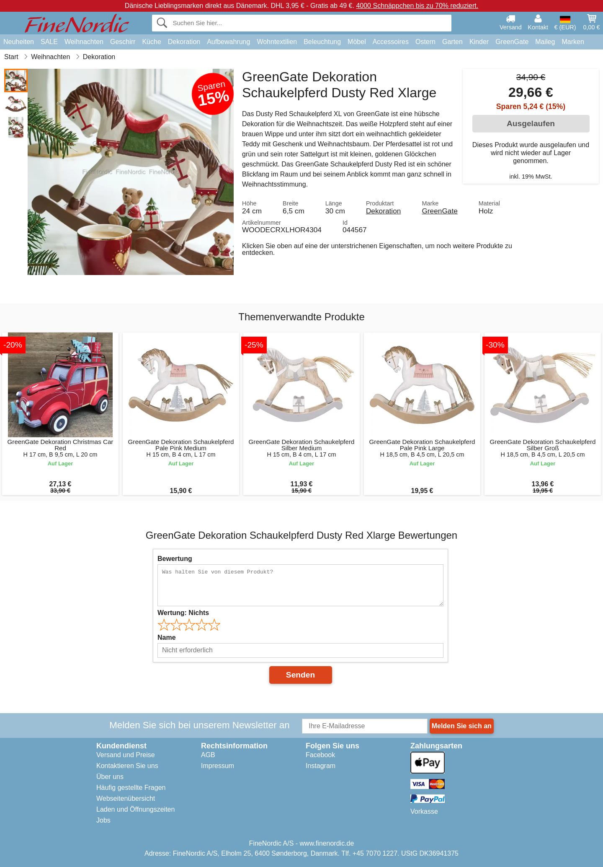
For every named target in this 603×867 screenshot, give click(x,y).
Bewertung (174, 558)
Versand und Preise (125, 754)
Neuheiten (18, 41)
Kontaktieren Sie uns (127, 765)
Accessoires (391, 41)
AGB (208, 754)
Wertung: (183, 612)
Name (166, 637)
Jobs (103, 820)
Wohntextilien (277, 41)
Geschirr (122, 41)
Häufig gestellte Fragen (130, 787)
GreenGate (511, 41)
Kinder (479, 41)
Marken (573, 41)
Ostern (425, 41)
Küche (151, 41)
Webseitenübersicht (125, 798)
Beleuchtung (322, 41)
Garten (452, 41)
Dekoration (184, 41)
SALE (49, 41)
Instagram (320, 765)
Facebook (320, 754)
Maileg (545, 41)
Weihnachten (83, 41)
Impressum (217, 765)
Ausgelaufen (531, 123)
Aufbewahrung (228, 41)
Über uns (110, 776)
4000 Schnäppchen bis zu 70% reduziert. (417, 5)
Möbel (357, 41)
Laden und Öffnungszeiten (135, 809)
